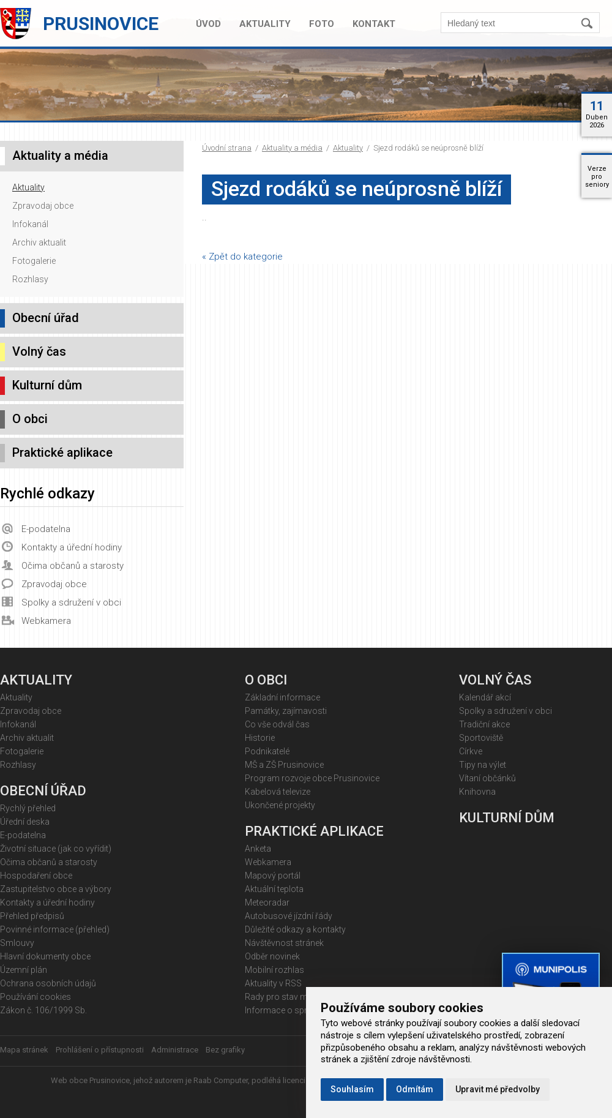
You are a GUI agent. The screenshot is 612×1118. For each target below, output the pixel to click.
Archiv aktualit (39, 242)
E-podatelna (45, 529)
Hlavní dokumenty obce (45, 956)
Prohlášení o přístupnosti (100, 1049)
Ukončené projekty (280, 805)
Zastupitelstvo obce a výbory (55, 889)
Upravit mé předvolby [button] (497, 1089)
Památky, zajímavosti (286, 711)
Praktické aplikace (62, 452)
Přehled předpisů (32, 916)
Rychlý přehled (28, 808)
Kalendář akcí (485, 697)
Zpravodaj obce (42, 206)
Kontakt (374, 23)
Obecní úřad (45, 317)
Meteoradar (267, 902)
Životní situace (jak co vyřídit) (55, 849)
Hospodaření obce (36, 875)
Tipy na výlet (482, 765)
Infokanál (30, 224)
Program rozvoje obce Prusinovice (312, 778)
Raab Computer (220, 1080)
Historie (260, 738)
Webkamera (46, 620)
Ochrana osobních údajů (48, 983)
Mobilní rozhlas (274, 970)
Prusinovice (101, 23)
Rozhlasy (30, 279)
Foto (321, 23)
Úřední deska (25, 822)
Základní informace (282, 697)
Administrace (174, 1049)
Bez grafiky (225, 1049)
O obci (30, 418)
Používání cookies (35, 997)
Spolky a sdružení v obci (71, 602)
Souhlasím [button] (352, 1089)
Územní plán (23, 970)
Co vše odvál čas (277, 724)
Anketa (258, 849)
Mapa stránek (24, 1049)
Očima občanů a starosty (72, 565)
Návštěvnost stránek (284, 943)
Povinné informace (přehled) (55, 929)
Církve (470, 751)
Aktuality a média (292, 147)
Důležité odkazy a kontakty (295, 929)
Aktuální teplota (274, 889)
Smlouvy (17, 943)
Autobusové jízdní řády (288, 916)
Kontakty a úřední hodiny (71, 547)
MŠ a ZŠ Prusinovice (284, 765)
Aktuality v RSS (273, 983)
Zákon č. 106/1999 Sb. (43, 1010)
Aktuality (265, 23)
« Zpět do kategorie (242, 256)
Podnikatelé (267, 751)
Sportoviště (481, 738)
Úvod (208, 23)
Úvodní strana (227, 147)
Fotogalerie (34, 261)
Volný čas (39, 351)
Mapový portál (272, 875)
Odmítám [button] (414, 1089)
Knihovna (477, 792)
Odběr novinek (272, 956)
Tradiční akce (484, 724)
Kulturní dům (47, 385)
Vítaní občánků (487, 778)
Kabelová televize (277, 792)
